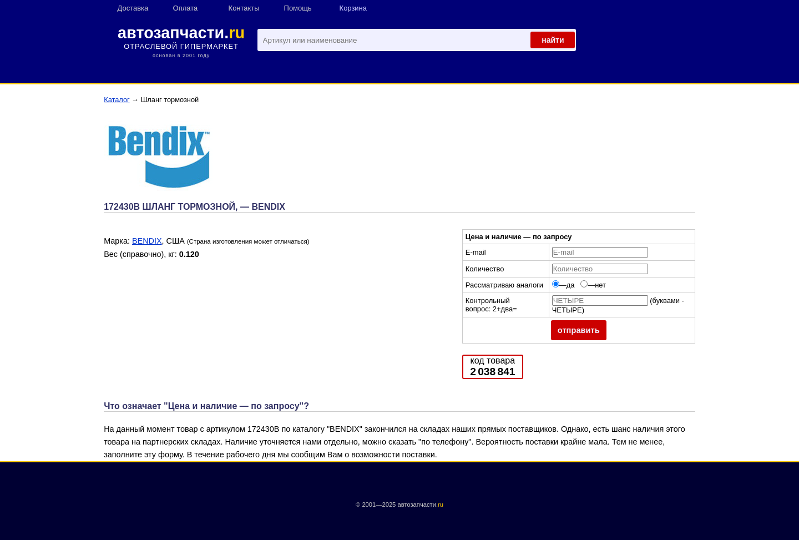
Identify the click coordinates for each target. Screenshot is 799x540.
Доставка (133, 8)
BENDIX (147, 240)
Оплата (185, 8)
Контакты (244, 8)
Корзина (353, 8)
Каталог (117, 99)
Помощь (298, 8)
